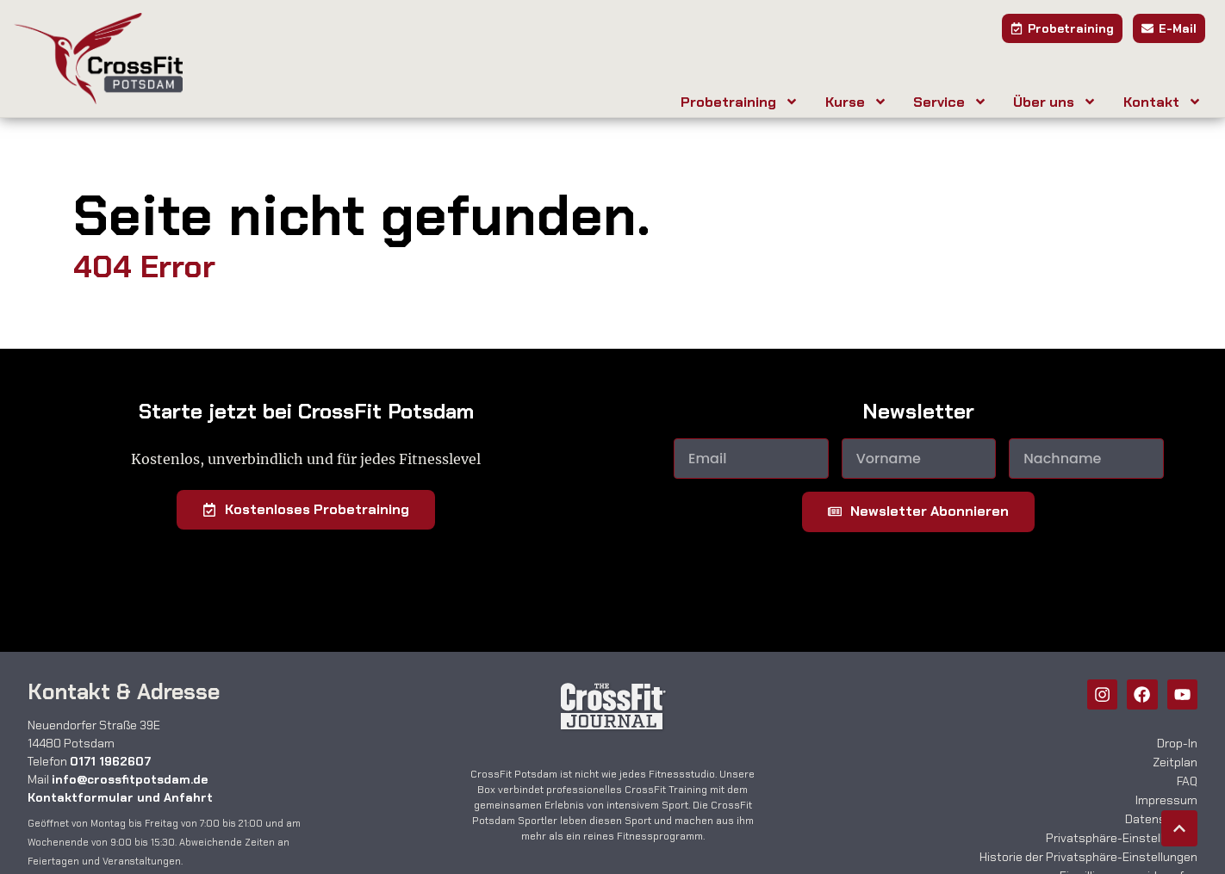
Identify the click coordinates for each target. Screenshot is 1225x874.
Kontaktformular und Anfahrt (120, 797)
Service (950, 102)
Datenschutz (1161, 819)
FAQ (1187, 781)
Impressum (1166, 800)
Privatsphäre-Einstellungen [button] (1121, 838)
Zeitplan (1175, 762)
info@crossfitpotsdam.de (130, 779)
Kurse (856, 102)
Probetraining (740, 102)
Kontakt (1162, 102)
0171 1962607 (110, 761)
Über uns (1055, 102)
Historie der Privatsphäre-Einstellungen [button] (1088, 857)
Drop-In (1177, 743)
